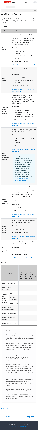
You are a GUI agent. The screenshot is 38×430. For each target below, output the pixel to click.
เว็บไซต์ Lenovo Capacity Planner (22, 257)
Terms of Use (23, 426)
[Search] (35, 2)
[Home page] (2, 7)
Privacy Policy (15, 426)
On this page (5, 10)
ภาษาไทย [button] (27, 2)
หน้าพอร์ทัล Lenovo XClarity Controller (23, 65)
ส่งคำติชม (4, 408)
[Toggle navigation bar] (2, 2)
